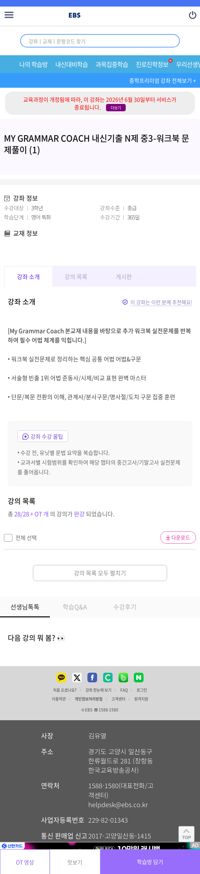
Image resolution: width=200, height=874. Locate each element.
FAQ (124, 690)
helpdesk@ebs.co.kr (118, 804)
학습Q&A (75, 606)
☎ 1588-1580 (106, 709)
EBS (74, 15)
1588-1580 (103, 785)
